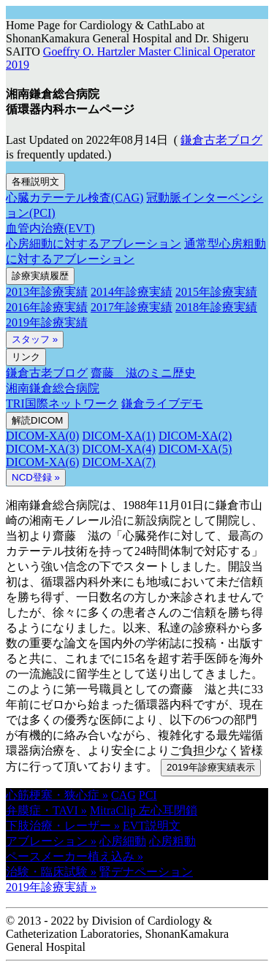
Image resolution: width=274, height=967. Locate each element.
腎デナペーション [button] (146, 871)
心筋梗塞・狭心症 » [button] (57, 795)
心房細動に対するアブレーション (93, 243)
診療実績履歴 (40, 275)
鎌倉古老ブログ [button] (221, 140)
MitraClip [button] (114, 810)
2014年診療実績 (131, 292)
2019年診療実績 (47, 322)
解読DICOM (37, 420)
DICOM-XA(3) (42, 449)
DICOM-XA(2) (195, 435)
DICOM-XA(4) (118, 449)
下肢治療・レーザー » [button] (63, 825)
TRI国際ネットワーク (62, 403)
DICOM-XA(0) (42, 435)
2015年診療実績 (216, 292)
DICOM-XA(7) (118, 462)
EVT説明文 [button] (151, 825)
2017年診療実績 (131, 307)
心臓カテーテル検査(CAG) (74, 197)
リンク (26, 356)
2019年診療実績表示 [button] (211, 767)
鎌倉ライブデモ (162, 403)
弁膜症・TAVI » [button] (46, 810)
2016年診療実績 (47, 307)
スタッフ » (35, 339)
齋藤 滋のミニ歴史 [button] (143, 373)
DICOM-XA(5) (195, 449)
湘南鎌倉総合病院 (52, 388)
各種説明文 (35, 181)
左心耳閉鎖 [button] (168, 810)
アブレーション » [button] (51, 841)
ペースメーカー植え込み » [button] (74, 856)
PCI (148, 795)
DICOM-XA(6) (42, 462)
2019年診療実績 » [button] (51, 887)
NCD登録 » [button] (36, 477)
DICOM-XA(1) (118, 435)
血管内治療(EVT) (50, 228)
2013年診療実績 (47, 292)
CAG (123, 795)
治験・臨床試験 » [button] (51, 871)
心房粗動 (172, 841)
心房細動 (122, 841)
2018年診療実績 (216, 307)
